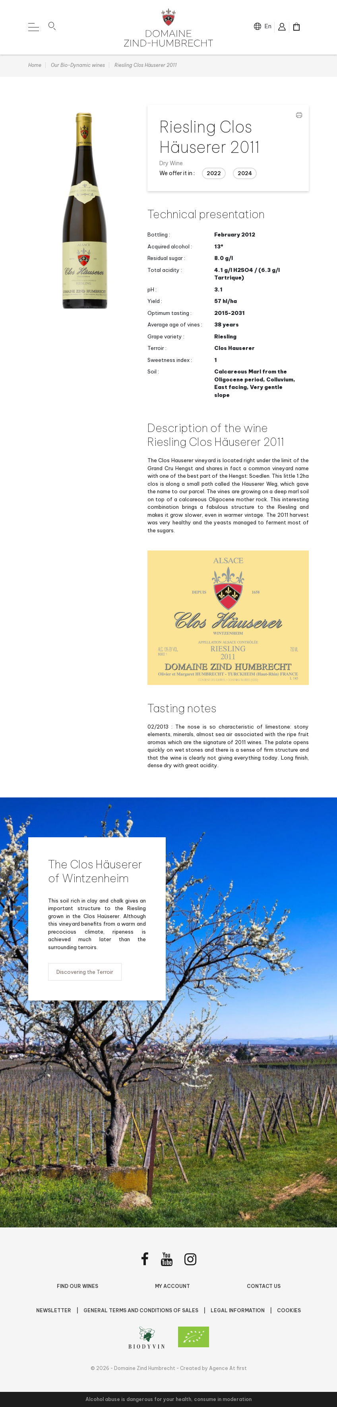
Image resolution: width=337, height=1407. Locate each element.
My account (172, 1286)
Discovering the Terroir (84, 972)
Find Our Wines (77, 1286)
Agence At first (228, 1368)
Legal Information (238, 1310)
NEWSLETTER (54, 1310)
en (267, 26)
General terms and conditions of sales (141, 1310)
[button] (52, 27)
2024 (245, 174)
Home (34, 66)
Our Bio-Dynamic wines (78, 66)
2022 (214, 174)
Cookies (289, 1310)
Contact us (264, 1286)
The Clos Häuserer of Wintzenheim (95, 872)
